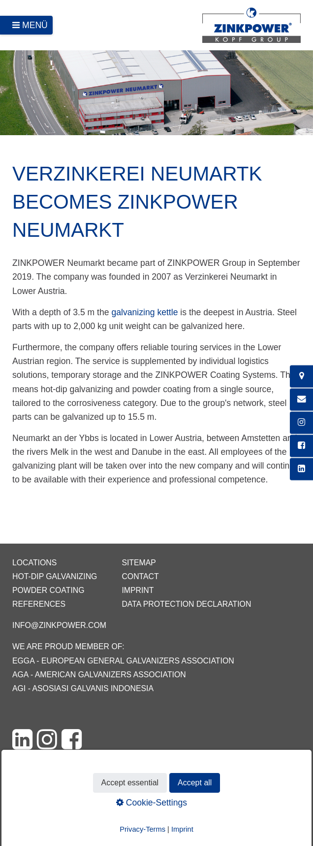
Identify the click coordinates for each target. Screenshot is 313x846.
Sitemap (139, 562)
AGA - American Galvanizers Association (99, 674)
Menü (35, 25)
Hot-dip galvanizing (54, 576)
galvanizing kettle (144, 312)
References (38, 604)
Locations (34, 562)
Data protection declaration (186, 604)
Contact (140, 576)
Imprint (138, 590)
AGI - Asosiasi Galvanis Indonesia (83, 688)
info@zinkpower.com (59, 625)
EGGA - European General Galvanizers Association (123, 661)
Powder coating (48, 590)
